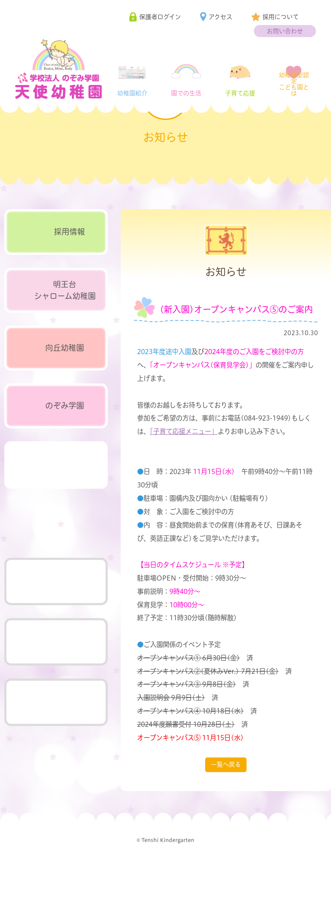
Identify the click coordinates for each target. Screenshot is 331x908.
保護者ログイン (160, 17)
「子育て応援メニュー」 (184, 469)
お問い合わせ (285, 31)
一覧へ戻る (226, 801)
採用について (280, 17)
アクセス (220, 17)
